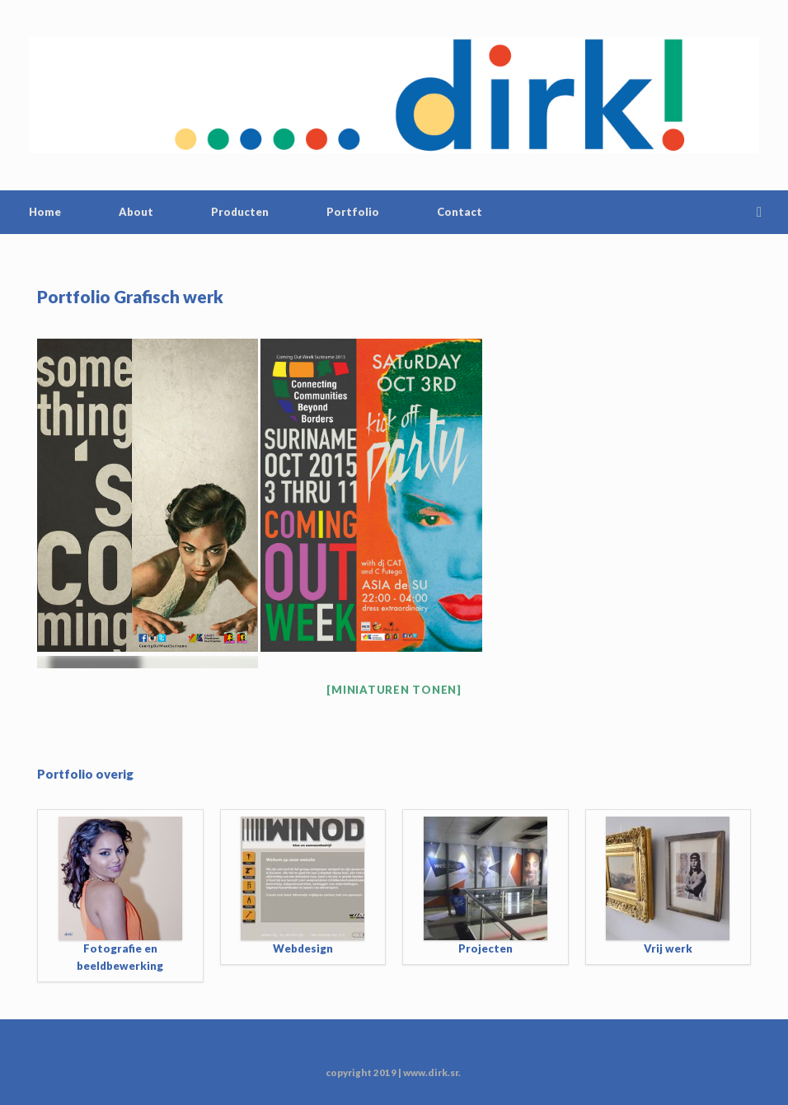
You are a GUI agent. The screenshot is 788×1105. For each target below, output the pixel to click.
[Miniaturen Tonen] (394, 689)
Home (45, 211)
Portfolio (352, 211)
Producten (240, 211)
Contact (459, 211)
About (136, 211)
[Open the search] (763, 212)
